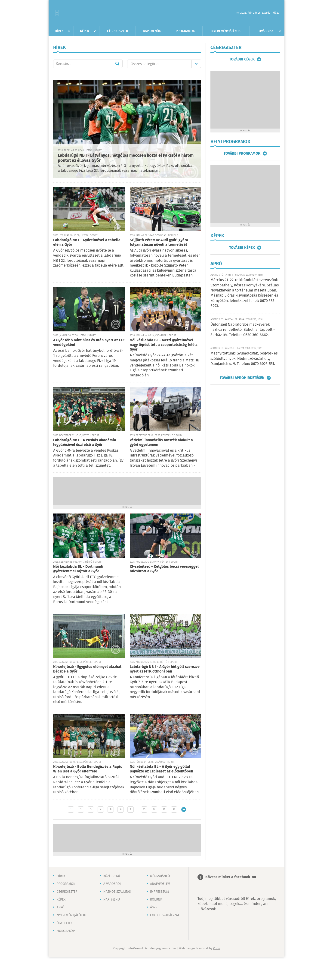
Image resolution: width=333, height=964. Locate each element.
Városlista (57, 13)
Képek (84, 31)
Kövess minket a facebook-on (230, 877)
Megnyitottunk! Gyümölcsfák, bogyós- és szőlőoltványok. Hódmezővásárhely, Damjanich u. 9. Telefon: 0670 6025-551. (244, 359)
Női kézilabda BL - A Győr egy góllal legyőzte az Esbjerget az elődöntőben (161, 769)
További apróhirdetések (242, 378)
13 (144, 809)
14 (154, 809)
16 (174, 809)
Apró (61, 907)
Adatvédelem (160, 883)
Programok (185, 31)
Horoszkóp (66, 931)
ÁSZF (153, 907)
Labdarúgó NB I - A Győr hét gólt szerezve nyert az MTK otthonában (165, 669)
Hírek (59, 31)
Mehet (117, 64)
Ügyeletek (65, 923)
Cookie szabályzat (164, 915)
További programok (242, 153)
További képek (242, 248)
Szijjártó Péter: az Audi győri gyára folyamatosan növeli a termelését (159, 242)
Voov (216, 948)
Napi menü (111, 899)
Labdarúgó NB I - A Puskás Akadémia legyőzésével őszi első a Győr (84, 442)
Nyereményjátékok (226, 31)
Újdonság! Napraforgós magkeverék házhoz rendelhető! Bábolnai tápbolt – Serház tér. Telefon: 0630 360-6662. (242, 330)
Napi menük (152, 31)
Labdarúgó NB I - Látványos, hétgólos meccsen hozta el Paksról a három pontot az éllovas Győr (126, 158)
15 (164, 809)
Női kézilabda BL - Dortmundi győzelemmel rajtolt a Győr (78, 569)
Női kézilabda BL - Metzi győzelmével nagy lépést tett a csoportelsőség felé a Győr (163, 344)
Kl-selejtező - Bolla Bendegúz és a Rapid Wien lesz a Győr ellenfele (88, 769)
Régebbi (184, 809)
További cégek (242, 59)
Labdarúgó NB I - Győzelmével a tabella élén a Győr (86, 242)
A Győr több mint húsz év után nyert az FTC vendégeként (89, 342)
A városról (112, 883)
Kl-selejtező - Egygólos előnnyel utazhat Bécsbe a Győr (87, 669)
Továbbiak (265, 31)
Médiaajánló (160, 876)
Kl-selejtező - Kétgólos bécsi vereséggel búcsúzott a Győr (164, 569)
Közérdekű (111, 876)
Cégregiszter (117, 31)
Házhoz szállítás (117, 891)
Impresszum (159, 891)
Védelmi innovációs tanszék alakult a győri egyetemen (161, 442)
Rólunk (156, 899)
